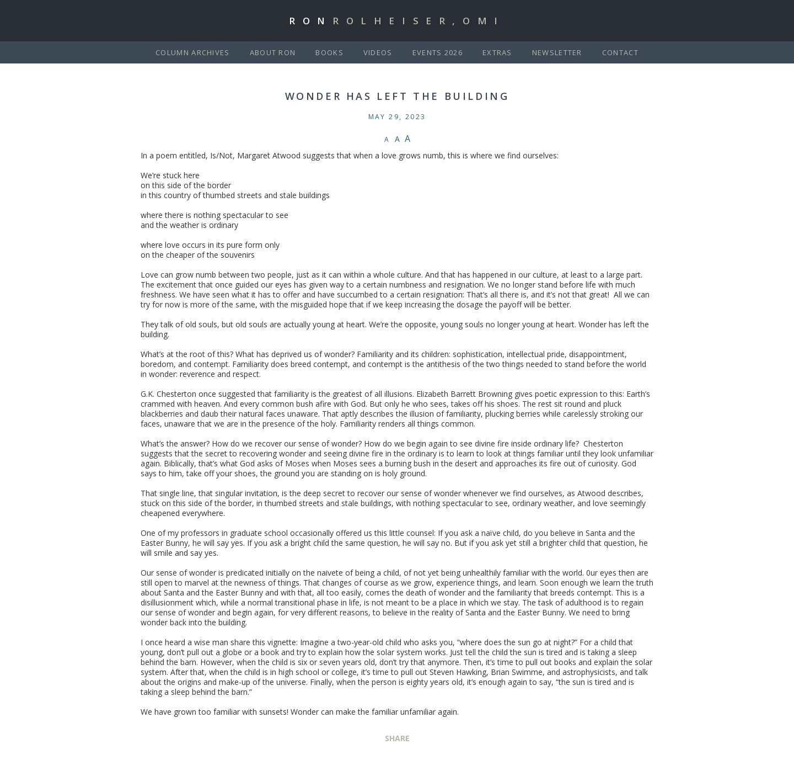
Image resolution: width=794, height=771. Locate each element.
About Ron (273, 52)
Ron (397, 20)
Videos (378, 52)
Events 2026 (437, 52)
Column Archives (192, 52)
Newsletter (557, 52)
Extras (497, 52)
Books (329, 52)
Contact (620, 52)
